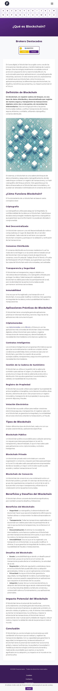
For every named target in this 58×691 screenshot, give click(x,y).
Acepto (29, 688)
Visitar (24, 51)
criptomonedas (14, 327)
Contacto (29, 679)
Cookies (29, 675)
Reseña (34, 51)
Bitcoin (27, 327)
